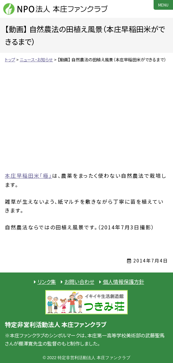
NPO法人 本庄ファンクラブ (56, 9)
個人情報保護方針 (123, 281)
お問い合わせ (79, 281)
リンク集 (47, 281)
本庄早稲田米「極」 (28, 175)
